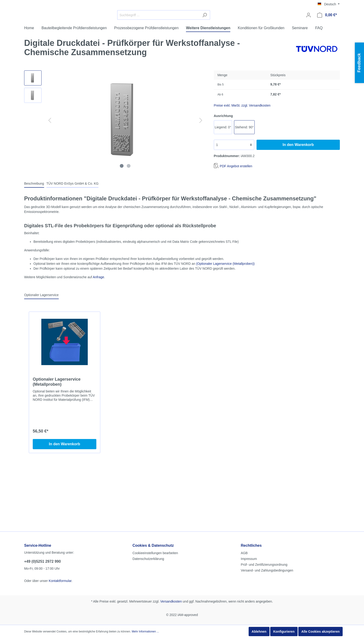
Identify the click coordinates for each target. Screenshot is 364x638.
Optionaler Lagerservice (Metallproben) (57, 417)
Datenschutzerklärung (148, 521)
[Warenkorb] (327, 32)
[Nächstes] (200, 155)
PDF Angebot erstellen (236, 201)
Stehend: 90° (244, 162)
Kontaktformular (60, 543)
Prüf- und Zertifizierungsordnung (264, 526)
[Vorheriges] (49, 155)
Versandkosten (171, 563)
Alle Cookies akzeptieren (320, 631)
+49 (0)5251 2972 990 (42, 523)
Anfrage (98, 312)
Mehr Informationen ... (145, 631)
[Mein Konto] (308, 32)
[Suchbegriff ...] (193, 32)
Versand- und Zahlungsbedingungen (267, 532)
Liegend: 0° (223, 162)
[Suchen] (239, 32)
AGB (244, 515)
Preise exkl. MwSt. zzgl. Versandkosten (242, 140)
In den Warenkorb (298, 180)
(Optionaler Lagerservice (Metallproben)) (225, 299)
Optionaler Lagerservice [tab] (41, 330)
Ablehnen (259, 631)
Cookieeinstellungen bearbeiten (155, 515)
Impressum (249, 521)
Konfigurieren (284, 631)
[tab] (34, 219)
